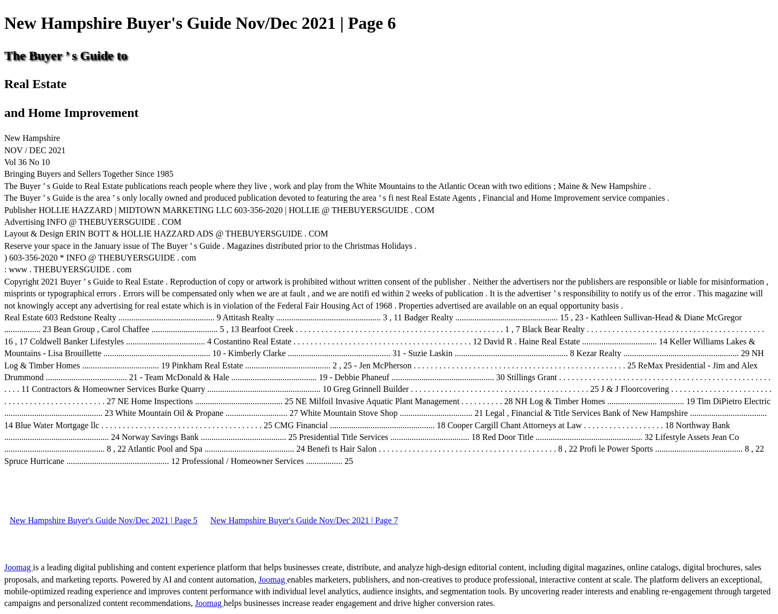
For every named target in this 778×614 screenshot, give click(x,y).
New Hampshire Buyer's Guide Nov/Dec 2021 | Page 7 (304, 520)
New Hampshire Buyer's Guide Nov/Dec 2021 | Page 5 (104, 520)
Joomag (18, 567)
